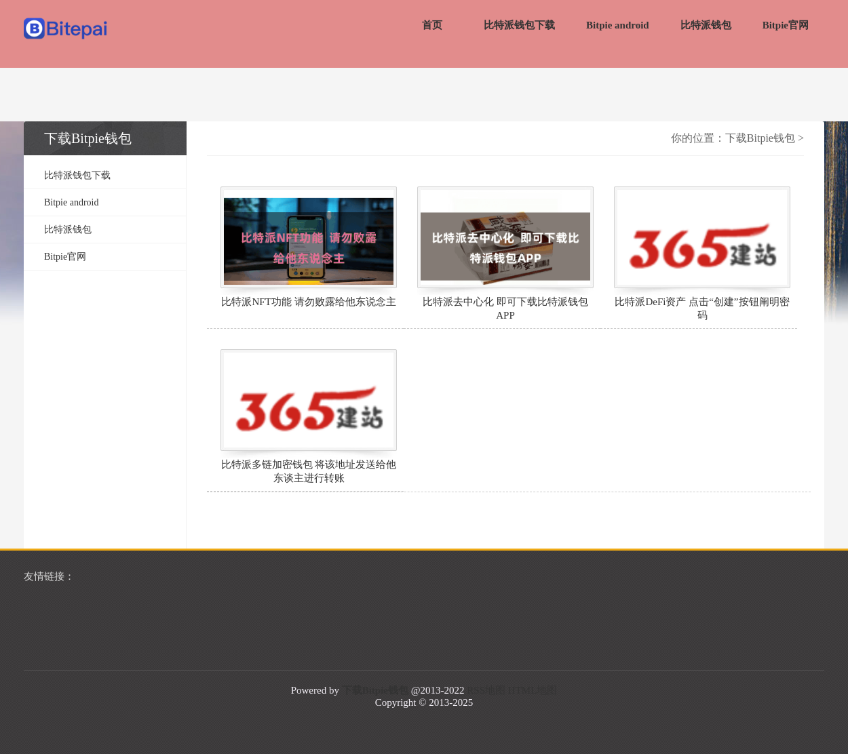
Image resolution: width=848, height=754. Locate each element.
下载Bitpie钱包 (760, 138)
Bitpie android (617, 25)
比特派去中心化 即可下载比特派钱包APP (505, 308)
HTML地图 (533, 690)
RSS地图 (486, 690)
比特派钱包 (705, 25)
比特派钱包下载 (519, 25)
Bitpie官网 (786, 25)
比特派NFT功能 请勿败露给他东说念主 (308, 301)
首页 (432, 25)
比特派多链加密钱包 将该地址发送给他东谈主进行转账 (309, 471)
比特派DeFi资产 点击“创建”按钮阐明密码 (702, 308)
